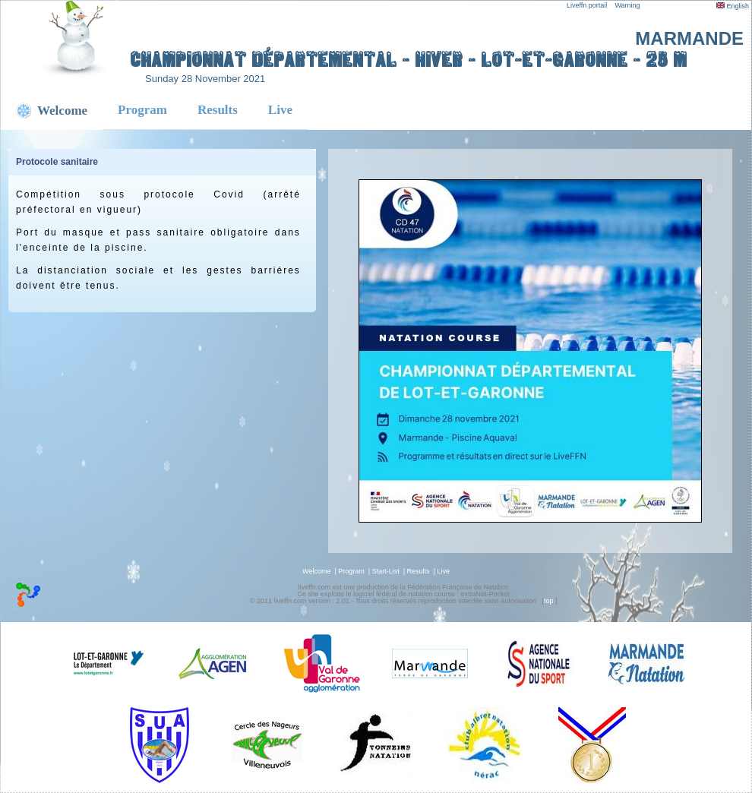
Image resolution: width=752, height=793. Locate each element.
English (732, 6)
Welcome (316, 571)
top (549, 601)
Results (217, 110)
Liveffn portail (587, 5)
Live (280, 110)
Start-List (386, 571)
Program (142, 110)
